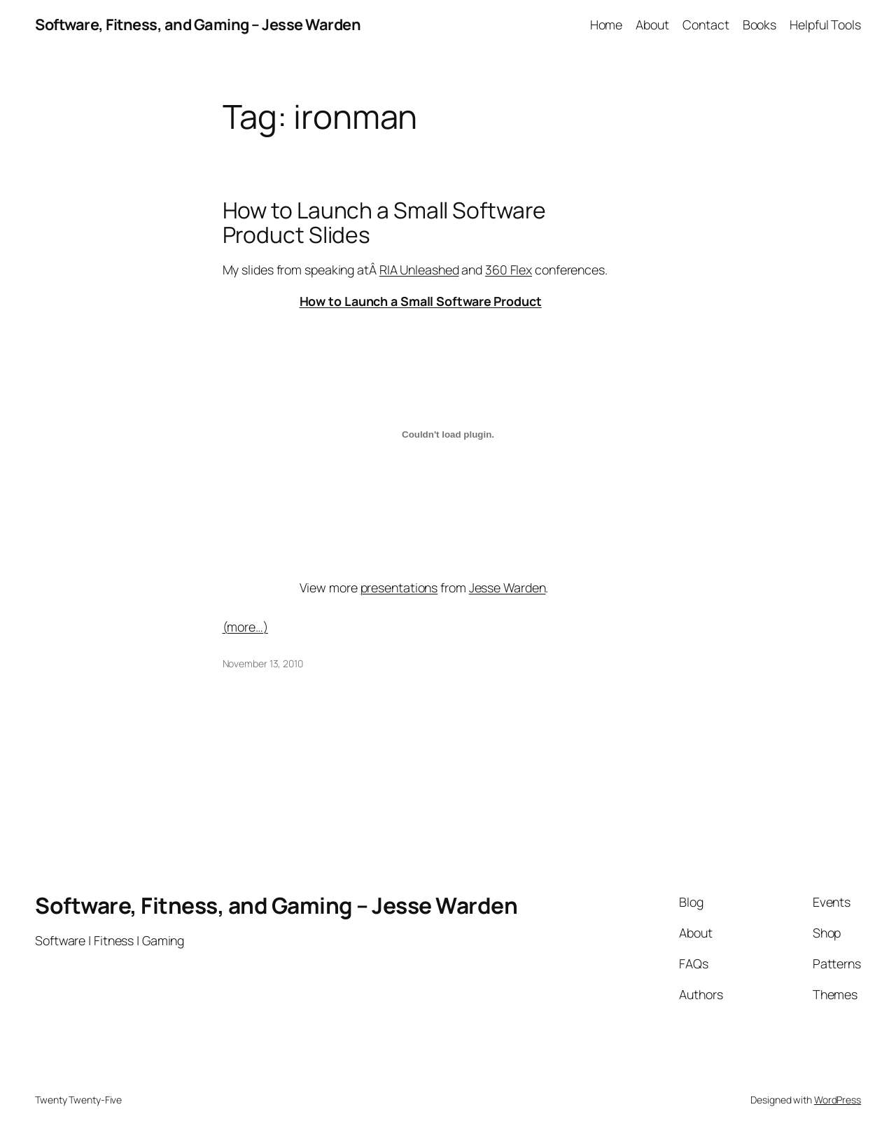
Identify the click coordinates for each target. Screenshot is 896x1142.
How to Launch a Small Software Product (421, 301)
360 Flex (508, 269)
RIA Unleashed (419, 269)
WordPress (837, 1099)
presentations (399, 587)
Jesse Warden (507, 587)
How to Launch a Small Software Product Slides (384, 223)
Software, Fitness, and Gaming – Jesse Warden (197, 24)
